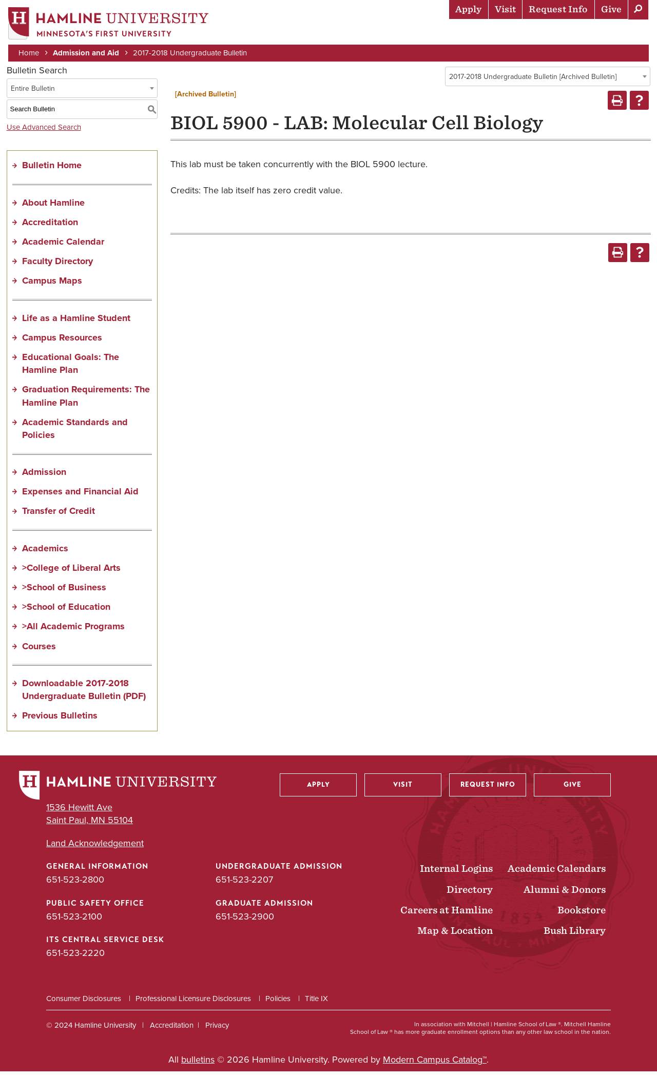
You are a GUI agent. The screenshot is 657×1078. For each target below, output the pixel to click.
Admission (44, 478)
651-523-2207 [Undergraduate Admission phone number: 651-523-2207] (244, 886)
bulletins (198, 1066)
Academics (355, 33)
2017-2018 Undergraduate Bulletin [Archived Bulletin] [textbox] (532, 83)
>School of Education (66, 613)
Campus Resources (62, 343)
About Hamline (611, 33)
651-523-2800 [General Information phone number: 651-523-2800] (75, 886)
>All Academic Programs (73, 633)
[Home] (110, 24)
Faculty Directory (57, 267)
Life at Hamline (426, 33)
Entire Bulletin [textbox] (33, 94)
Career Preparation (519, 33)
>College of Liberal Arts (71, 574)
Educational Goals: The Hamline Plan (70, 370)
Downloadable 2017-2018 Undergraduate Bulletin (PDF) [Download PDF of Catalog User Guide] (84, 696)
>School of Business (64, 594)
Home (31, 52)
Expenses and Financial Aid (80, 498)
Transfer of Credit (58, 517)
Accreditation (50, 228)
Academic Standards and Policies (75, 435)
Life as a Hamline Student (76, 324)
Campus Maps (52, 287)
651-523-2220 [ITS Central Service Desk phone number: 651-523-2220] (75, 959)
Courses (39, 652)
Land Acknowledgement (95, 850)
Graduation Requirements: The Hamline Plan (86, 402)
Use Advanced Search (44, 133)
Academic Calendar (63, 248)
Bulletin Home (52, 171)
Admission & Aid (282, 33)
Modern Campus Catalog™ (435, 1066)
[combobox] (547, 83)
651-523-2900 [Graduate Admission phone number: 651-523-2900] (245, 922)
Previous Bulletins (60, 722)
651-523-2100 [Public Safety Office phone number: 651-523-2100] (74, 922)
